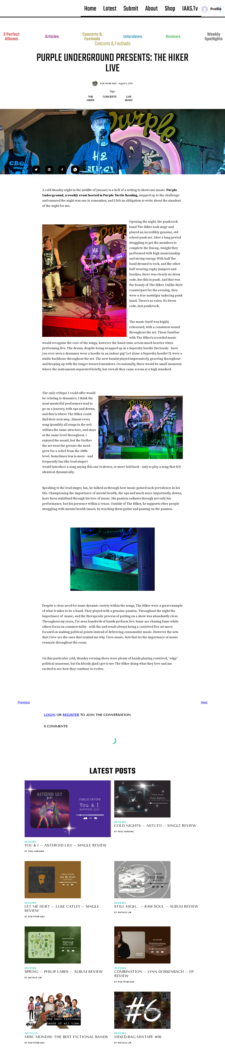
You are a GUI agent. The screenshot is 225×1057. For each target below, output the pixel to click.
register (71, 715)
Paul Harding (36, 851)
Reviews (173, 36)
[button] (210, 9)
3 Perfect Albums (11, 37)
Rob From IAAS (108, 83)
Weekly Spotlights (214, 37)
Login (49, 715)
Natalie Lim (124, 912)
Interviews (132, 36)
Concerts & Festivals (92, 37)
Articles (52, 36)
